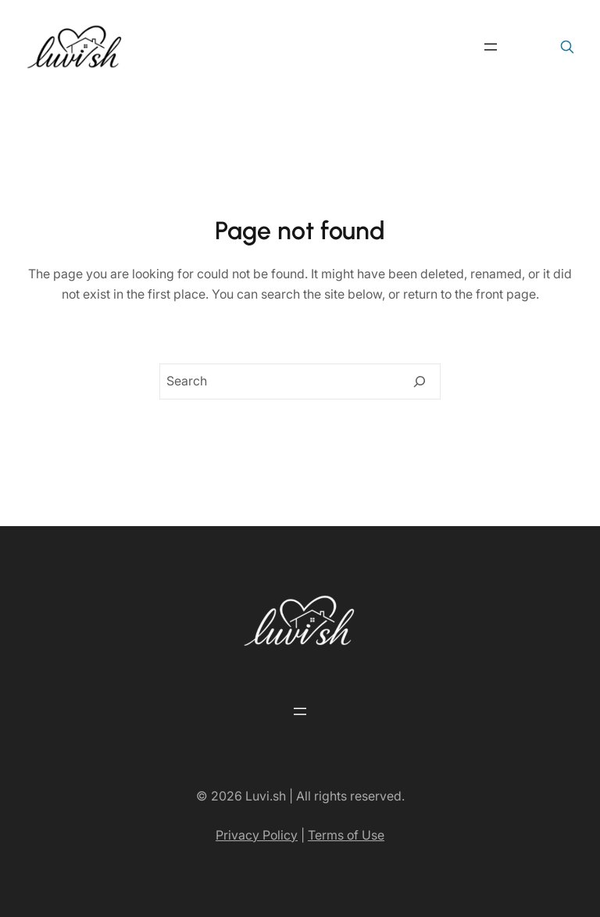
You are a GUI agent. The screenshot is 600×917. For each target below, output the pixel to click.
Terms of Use (346, 835)
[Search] (419, 381)
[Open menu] (490, 47)
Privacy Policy (257, 835)
